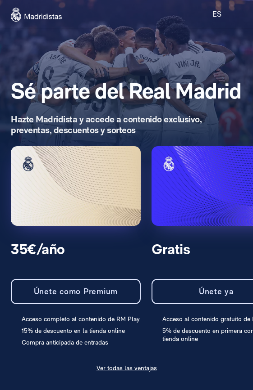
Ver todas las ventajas (127, 368)
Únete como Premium (76, 291)
